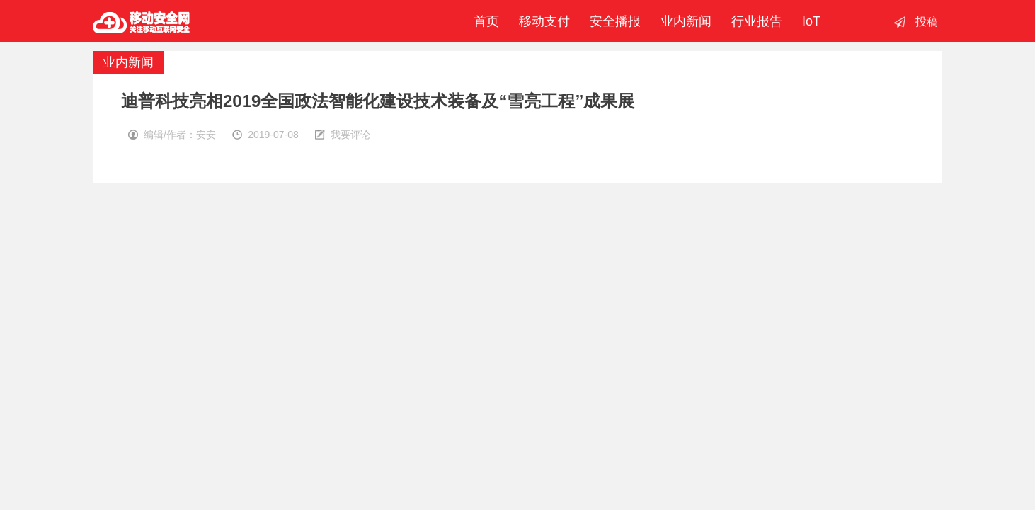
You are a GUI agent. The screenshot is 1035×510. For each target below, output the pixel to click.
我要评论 (350, 134)
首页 (483, 21)
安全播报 (615, 21)
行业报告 (756, 21)
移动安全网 (141, 21)
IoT (811, 21)
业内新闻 (686, 21)
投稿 (926, 22)
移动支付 (544, 21)
